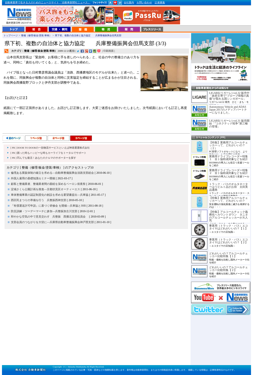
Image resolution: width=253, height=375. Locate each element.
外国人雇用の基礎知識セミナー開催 (33, 178)
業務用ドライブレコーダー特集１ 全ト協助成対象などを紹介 (228, 158)
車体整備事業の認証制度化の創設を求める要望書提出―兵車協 (49, 194)
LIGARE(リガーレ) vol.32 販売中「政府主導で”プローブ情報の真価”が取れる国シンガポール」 (229, 95)
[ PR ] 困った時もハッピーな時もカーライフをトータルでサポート (48, 153)
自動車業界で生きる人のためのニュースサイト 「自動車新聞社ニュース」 (47, 2)
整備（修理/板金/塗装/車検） (36, 35)
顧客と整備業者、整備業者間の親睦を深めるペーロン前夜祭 (48, 183)
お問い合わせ (144, 2)
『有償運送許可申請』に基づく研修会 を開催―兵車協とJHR (48, 205)
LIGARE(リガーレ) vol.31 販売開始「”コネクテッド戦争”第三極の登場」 (229, 123)
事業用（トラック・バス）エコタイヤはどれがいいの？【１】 (228, 227)
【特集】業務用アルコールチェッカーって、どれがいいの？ (228, 199)
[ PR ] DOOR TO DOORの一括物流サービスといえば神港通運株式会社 (50, 147)
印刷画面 (108, 51)
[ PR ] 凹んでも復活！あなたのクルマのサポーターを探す (43, 157)
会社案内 (129, 2)
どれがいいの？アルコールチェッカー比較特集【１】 (228, 255)
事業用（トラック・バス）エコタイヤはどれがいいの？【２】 (228, 241)
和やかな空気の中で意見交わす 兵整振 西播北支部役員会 (49, 216)
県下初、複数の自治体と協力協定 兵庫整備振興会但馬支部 (88, 35)
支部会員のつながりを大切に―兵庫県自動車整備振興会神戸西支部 (52, 222)
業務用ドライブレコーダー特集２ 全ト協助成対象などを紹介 (228, 172)
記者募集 (160, 2)
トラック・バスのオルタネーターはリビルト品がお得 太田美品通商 (228, 186)
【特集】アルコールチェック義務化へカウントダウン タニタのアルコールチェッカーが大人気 (228, 216)
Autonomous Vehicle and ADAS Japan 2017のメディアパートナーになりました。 (228, 109)
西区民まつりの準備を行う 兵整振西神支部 (38, 200)
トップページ (11, 35)
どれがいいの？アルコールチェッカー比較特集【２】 (228, 269)
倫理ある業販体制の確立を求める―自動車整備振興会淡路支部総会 (52, 172)
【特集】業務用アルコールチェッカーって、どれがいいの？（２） (228, 145)
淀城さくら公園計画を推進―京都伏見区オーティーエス (45, 189)
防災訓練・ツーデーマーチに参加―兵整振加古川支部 (44, 211)
